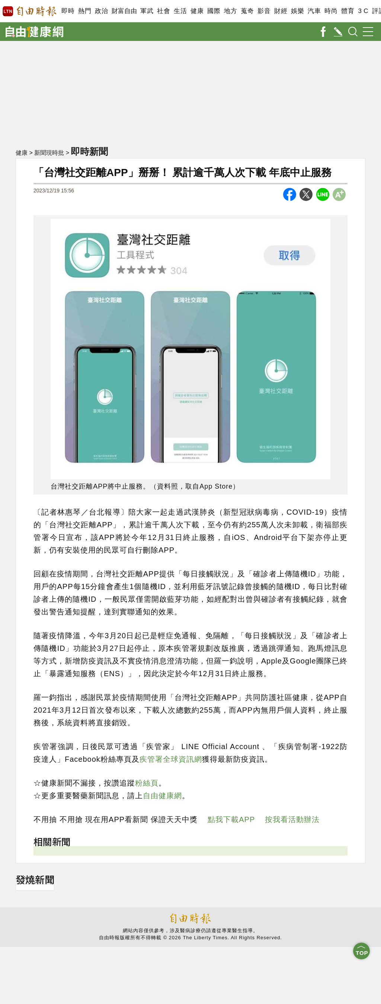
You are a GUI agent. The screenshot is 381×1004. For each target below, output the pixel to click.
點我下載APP (231, 819)
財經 (280, 11)
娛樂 (297, 11)
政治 (101, 11)
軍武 (146, 11)
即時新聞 (89, 151)
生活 (180, 11)
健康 (197, 11)
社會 (163, 11)
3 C (363, 11)
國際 (213, 11)
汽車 (314, 11)
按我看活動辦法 (292, 819)
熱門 (84, 11)
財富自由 (124, 11)
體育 (347, 11)
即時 (67, 11)
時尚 (330, 11)
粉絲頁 (147, 783)
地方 (230, 11)
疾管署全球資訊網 (171, 759)
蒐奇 (247, 11)
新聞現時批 (49, 153)
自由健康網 (162, 796)
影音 (263, 11)
